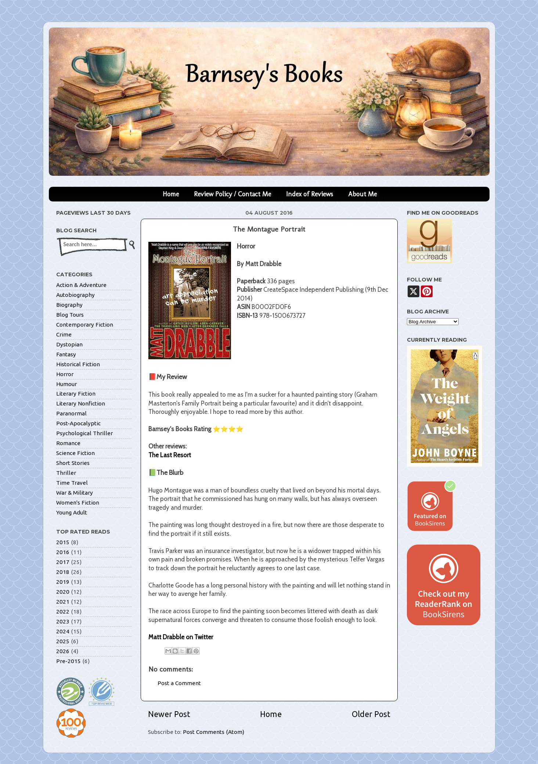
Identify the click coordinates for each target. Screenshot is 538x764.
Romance (68, 443)
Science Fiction (75, 453)
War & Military (74, 493)
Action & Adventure (81, 285)
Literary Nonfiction (80, 403)
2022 (62, 611)
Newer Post (169, 714)
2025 (62, 641)
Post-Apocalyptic (78, 423)
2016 (62, 552)
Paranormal (71, 413)
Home (171, 194)
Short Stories (73, 463)
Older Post (371, 714)
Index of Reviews (309, 194)
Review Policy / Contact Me (232, 194)
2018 (62, 572)
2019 (62, 582)
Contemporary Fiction (84, 324)
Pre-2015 (68, 661)
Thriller (66, 473)
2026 (62, 651)
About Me (362, 194)
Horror (64, 374)
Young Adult (71, 512)
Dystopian (69, 344)
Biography (69, 305)
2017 (62, 562)
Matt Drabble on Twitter (180, 637)
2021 (62, 602)
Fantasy (66, 354)
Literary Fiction (75, 393)
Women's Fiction (77, 502)
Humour (66, 384)
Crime (64, 334)
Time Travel (72, 483)
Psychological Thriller (84, 433)
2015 (62, 542)
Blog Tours (70, 315)
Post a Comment (179, 683)
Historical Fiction (78, 364)
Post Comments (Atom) (213, 732)
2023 (62, 621)
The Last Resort (169, 455)
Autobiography (75, 295)
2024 (62, 631)
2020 (62, 592)
